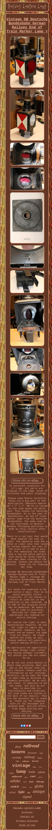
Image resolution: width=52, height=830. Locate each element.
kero (34, 767)
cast (41, 753)
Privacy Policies (27, 821)
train (32, 772)
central (24, 787)
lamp (21, 771)
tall (28, 793)
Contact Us (27, 816)
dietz (18, 746)
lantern (18, 751)
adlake (15, 781)
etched (12, 792)
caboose (25, 761)
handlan (11, 773)
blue (18, 761)
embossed (17, 776)
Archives (27, 812)
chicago (40, 781)
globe (39, 786)
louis (31, 781)
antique (39, 791)
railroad (31, 745)
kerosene (32, 752)
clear (40, 767)
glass (26, 777)
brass (40, 758)
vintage (21, 765)
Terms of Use (27, 825)
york (30, 787)
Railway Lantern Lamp (27, 808)
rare (33, 776)
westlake (16, 757)
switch (15, 786)
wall (24, 782)
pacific (40, 777)
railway (29, 757)
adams (41, 772)
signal (27, 797)
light (21, 792)
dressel (35, 761)
